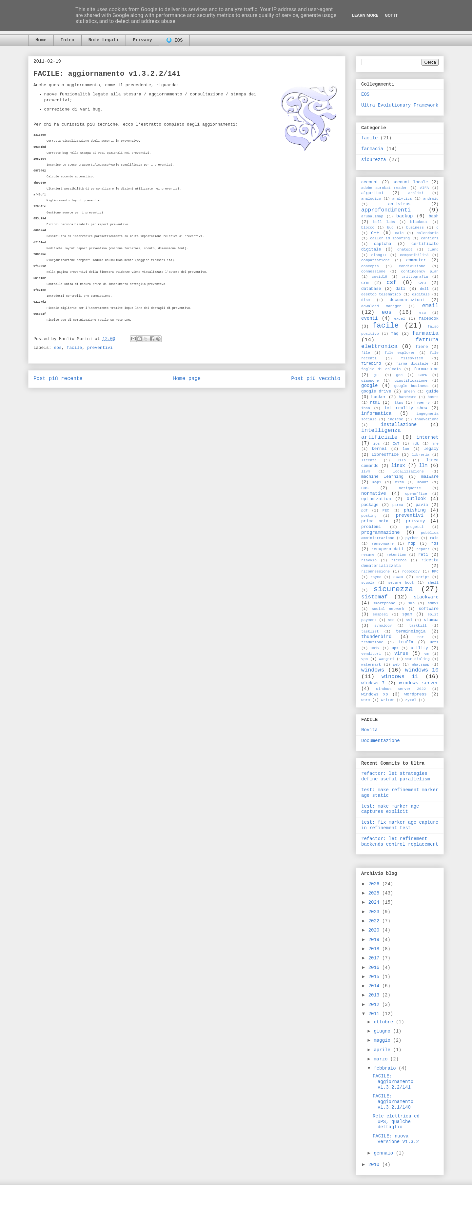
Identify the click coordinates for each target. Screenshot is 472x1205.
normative (373, 493)
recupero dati (387, 549)
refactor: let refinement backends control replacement (399, 841)
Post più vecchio (315, 379)
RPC (435, 571)
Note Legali (103, 40)
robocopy (411, 571)
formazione (426, 369)
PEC (386, 510)
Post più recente (58, 379)
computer (416, 260)
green (409, 391)
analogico (371, 199)
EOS (365, 94)
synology (383, 626)
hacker (378, 397)
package (370, 505)
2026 (375, 884)
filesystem (412, 358)
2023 (375, 911)
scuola (367, 583)
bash (434, 216)
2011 (375, 1013)
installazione (399, 424)
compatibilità (414, 255)
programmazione (380, 532)
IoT (396, 444)
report (422, 549)
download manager (381, 306)
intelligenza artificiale (381, 433)
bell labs (384, 222)
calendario (428, 233)
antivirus (399, 204)
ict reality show (405, 408)
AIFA (424, 188)
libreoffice (385, 454)
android (431, 199)
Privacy (142, 40)
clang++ (378, 255)
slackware (426, 597)
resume (367, 555)
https (397, 403)
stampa (431, 620)
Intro (67, 40)
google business (411, 386)
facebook (429, 318)
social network (388, 609)
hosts (433, 397)
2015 (375, 976)
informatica (376, 413)
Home (41, 40)
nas (365, 488)
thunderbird (376, 636)
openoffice (416, 494)
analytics (402, 199)
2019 (375, 939)
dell (424, 289)
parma (397, 505)
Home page (187, 379)
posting (369, 516)
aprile (383, 1050)
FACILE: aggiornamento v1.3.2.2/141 (393, 1082)
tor (420, 637)
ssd (391, 620)
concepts (370, 266)
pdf (364, 510)
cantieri (430, 238)
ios (376, 444)
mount (422, 482)
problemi (371, 527)
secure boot (401, 583)
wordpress (415, 694)
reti (423, 554)
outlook (416, 498)
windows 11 (400, 676)
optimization (376, 499)
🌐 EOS (174, 40)
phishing (415, 510)
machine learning (382, 476)
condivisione (412, 266)
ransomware (383, 544)
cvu (422, 283)
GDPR (423, 375)
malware (430, 476)
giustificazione (410, 381)
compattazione (375, 260)
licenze (369, 460)
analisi (415, 193)
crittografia (415, 277)
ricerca (399, 560)
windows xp (374, 694)
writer (387, 700)
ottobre (385, 1022)
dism (365, 300)
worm (365, 700)
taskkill (418, 626)
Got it (391, 15)
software (429, 609)
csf (391, 282)
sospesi (380, 614)
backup (404, 216)
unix (375, 648)
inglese (395, 419)
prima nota (374, 521)
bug (390, 228)
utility (419, 648)
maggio (383, 1040)
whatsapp (420, 665)
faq (395, 333)
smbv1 (433, 603)
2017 (375, 958)
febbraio (386, 1068)
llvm (365, 471)
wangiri (386, 659)
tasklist (370, 631)
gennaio (385, 1153)
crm (365, 283)
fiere (422, 347)
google (369, 385)
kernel (379, 449)
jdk (415, 444)
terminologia (411, 631)
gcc (399, 375)
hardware (407, 397)
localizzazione (408, 471)
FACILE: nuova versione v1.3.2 (396, 1139)
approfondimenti (386, 210)
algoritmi (372, 193)
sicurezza (373, 159)
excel (399, 319)
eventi (369, 318)
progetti (414, 527)
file (365, 353)
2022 (375, 921)
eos (57, 347)
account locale (410, 182)
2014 (375, 986)
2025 (375, 893)
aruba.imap (372, 216)
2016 (375, 967)
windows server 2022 (401, 689)
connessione (373, 271)
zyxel (410, 700)
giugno (383, 1031)
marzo (382, 1059)
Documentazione (380, 740)
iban (365, 408)
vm (426, 654)
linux (398, 465)
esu (422, 313)
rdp (412, 543)
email (430, 306)
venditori (371, 654)
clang (433, 249)
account (370, 182)
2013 (375, 995)
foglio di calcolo (381, 369)
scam (398, 577)
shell (433, 583)
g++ (377, 375)
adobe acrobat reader (384, 188)
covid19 (379, 277)
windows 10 (422, 670)
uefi (434, 642)
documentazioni (407, 300)
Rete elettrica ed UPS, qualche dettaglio (396, 1122)
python (412, 538)
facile (74, 347)
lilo (401, 460)
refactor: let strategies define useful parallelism (395, 776)
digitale (421, 294)
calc (399, 233)
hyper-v (422, 403)
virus (401, 653)
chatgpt (405, 249)
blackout (419, 222)
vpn (364, 659)
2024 (375, 902)
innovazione (426, 419)
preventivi (100, 347)
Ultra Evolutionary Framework (399, 105)
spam (407, 614)
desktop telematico (381, 294)
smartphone (384, 603)
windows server (419, 683)
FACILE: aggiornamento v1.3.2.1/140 (393, 1102)
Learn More (365, 15)
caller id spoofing (390, 238)
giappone (370, 381)
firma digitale (412, 364)
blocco (367, 228)
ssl (409, 620)
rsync (376, 577)
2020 (375, 930)
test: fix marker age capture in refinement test (399, 825)
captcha (382, 244)
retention (396, 555)
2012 (375, 1004)
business (415, 228)
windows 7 (372, 683)
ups (395, 648)
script (422, 577)
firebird (371, 363)
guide (432, 391)
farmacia (372, 148)
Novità (369, 730)
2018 (375, 949)
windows (372, 670)
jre (435, 444)
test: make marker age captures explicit (390, 809)
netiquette (410, 488)
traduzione (372, 642)
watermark (371, 665)
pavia (422, 505)
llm (423, 465)
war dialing (417, 659)
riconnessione (375, 571)
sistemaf (374, 597)
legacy (431, 449)
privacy (415, 521)
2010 (375, 1164)
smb (411, 603)
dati (400, 289)
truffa (405, 642)
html (375, 402)
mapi (376, 482)
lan (406, 449)
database (371, 289)
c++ (375, 232)
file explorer (400, 353)
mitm (399, 482)
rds (435, 543)
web (396, 665)
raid (434, 538)
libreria (420, 455)
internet (428, 437)
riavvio (369, 560)
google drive (376, 391)
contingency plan (420, 271)
